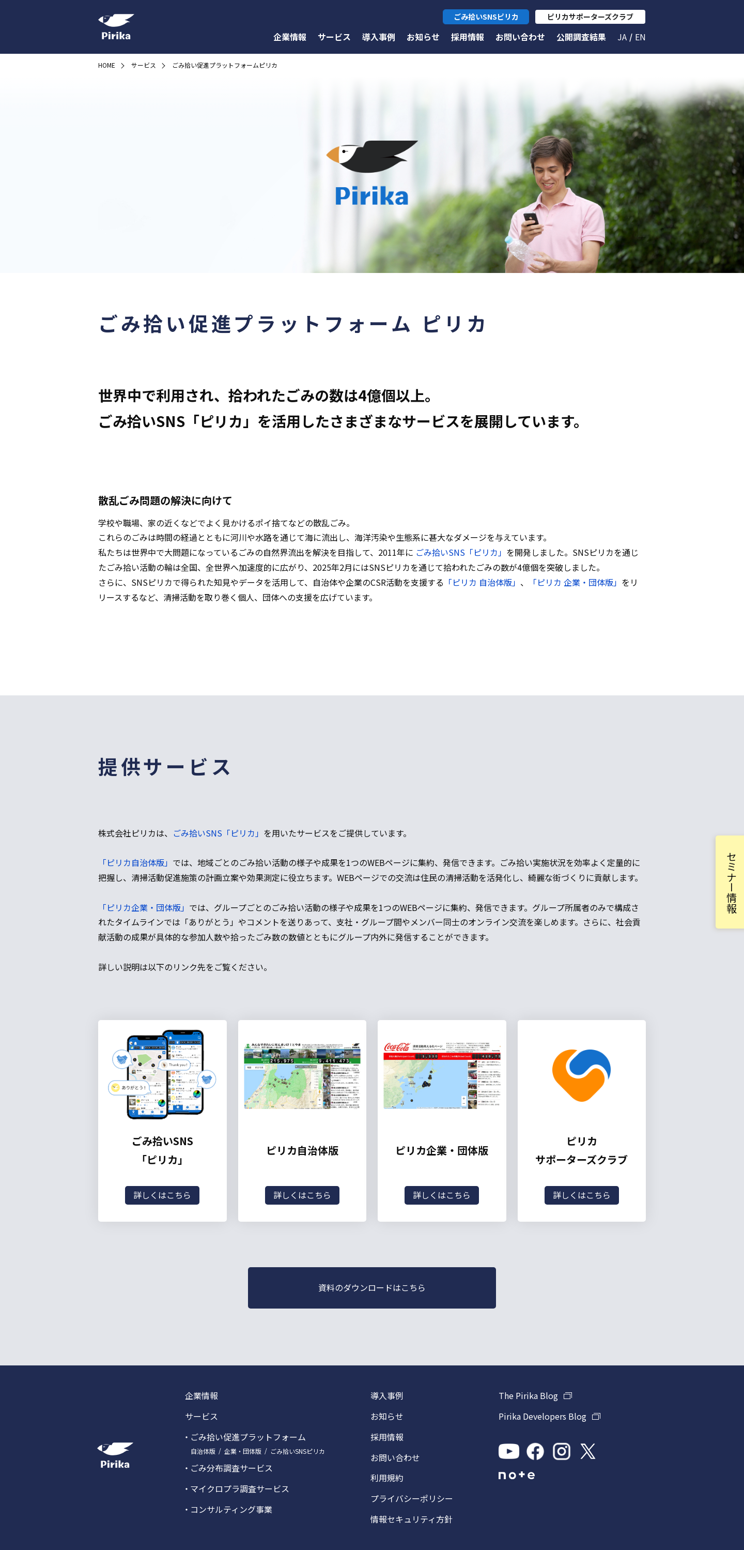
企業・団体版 (242, 1451)
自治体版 (203, 1451)
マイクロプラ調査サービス (239, 1488)
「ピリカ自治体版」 (135, 862)
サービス (334, 37)
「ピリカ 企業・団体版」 (575, 582)
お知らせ (423, 37)
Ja (622, 37)
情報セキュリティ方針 (411, 1519)
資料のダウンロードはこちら (372, 1287)
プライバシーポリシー (411, 1498)
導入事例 (378, 37)
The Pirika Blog (528, 1395)
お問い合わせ (520, 37)
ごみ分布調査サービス (231, 1468)
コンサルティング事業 (231, 1509)
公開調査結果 (581, 37)
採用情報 (467, 37)
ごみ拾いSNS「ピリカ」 (459, 552)
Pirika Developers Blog (542, 1416)
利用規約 (387, 1477)
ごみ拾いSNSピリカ (297, 1451)
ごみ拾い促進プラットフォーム (248, 1437)
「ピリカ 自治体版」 (482, 582)
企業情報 (289, 37)
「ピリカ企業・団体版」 (143, 907)
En (640, 37)
